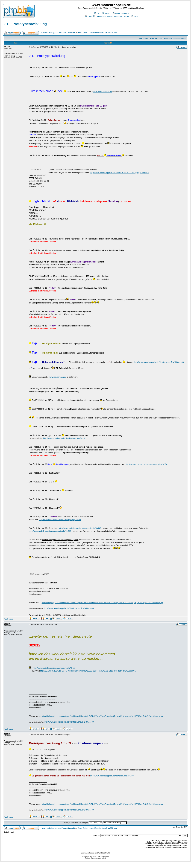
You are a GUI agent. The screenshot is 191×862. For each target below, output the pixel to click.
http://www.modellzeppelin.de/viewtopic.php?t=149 (60, 520)
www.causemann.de (57, 377)
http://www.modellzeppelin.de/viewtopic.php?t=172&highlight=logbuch (119, 172)
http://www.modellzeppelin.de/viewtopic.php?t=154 (146, 464)
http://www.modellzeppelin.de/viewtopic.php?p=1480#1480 (69, 608)
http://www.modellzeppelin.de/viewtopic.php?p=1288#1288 (159, 362)
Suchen (106, 13)
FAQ (97, 13)
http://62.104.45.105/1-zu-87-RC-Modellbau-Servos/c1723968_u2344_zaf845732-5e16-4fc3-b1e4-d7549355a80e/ (88, 671)
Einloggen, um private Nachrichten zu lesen (111, 16)
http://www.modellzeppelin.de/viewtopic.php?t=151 (64, 438)
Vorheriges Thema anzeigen (150, 38)
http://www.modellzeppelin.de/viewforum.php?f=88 (54, 668)
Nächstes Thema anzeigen (175, 38)
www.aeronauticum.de (102, 91)
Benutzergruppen (121, 13)
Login (134, 16)
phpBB (91, 856)
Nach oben (8, 619)
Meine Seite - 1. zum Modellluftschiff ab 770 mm (97, 33)
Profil (88, 16)
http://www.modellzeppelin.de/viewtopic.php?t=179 (50, 531)
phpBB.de (103, 858)
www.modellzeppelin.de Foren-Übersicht (58, 33)
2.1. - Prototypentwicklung (25, 24)
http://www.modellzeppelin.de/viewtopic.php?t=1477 (112, 776)
